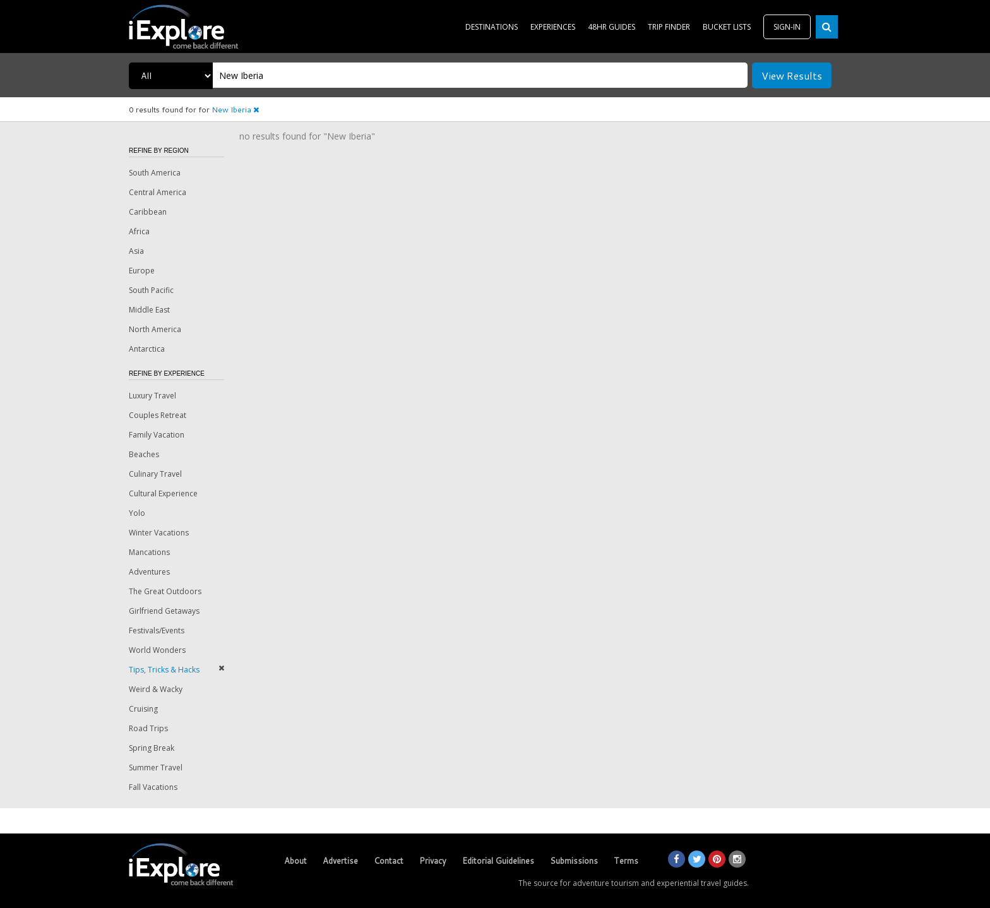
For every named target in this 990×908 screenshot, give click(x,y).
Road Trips (148, 728)
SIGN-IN (787, 26)
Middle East (149, 309)
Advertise (340, 860)
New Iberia (235, 109)
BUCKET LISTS (727, 26)
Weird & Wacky (155, 689)
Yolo (137, 513)
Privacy (432, 860)
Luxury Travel (152, 395)
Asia (136, 251)
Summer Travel (155, 767)
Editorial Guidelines (498, 860)
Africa (139, 231)
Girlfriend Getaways (164, 611)
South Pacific (151, 290)
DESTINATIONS (491, 26)
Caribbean (148, 211)
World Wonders (157, 650)
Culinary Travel (155, 474)
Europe (142, 270)
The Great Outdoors (165, 591)
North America (155, 329)
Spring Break (151, 748)
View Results (791, 75)
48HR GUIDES (611, 26)
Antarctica (147, 348)
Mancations (149, 552)
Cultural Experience (163, 493)
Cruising (143, 708)
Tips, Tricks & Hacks (164, 669)
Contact (388, 860)
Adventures (149, 571)
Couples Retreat (157, 415)
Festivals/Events (156, 630)
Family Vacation (156, 434)
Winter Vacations (159, 532)
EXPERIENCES (552, 26)
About (295, 860)
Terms (626, 860)
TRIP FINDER (669, 26)
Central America (157, 192)
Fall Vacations (153, 787)
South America (155, 172)
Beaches (144, 454)
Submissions (574, 860)
